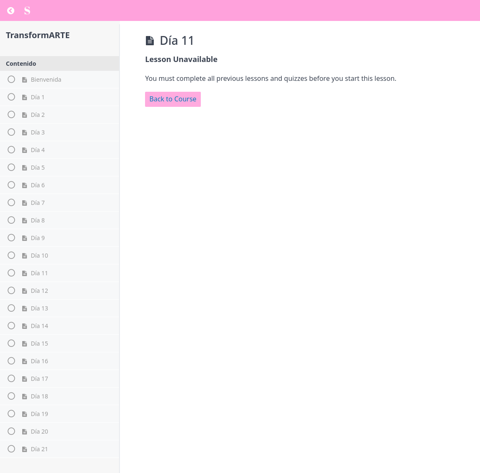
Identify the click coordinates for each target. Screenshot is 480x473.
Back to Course (172, 98)
